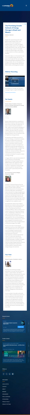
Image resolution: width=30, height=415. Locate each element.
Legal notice (5, 384)
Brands (4, 391)
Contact (4, 386)
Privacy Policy (6, 401)
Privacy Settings (6, 404)
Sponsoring (5, 399)
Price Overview (6, 396)
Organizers (5, 394)
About (4, 389)
